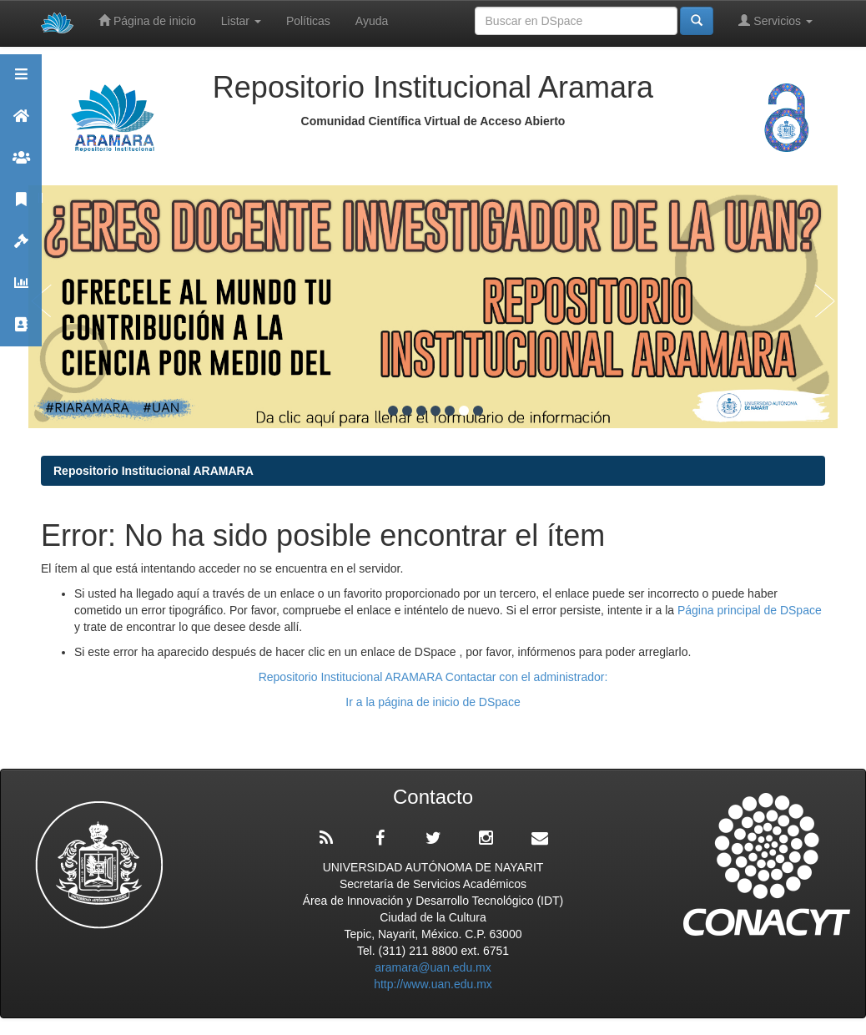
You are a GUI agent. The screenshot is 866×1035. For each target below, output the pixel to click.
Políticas (308, 21)
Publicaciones (21, 206)
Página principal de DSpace (749, 610)
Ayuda (371, 21)
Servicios (775, 20)
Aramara (21, 123)
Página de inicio (147, 20)
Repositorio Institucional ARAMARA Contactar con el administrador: (433, 677)
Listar (241, 21)
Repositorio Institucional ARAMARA (153, 470)
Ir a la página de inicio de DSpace (432, 702)
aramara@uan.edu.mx (433, 967)
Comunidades (21, 164)
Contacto (21, 331)
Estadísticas (21, 290)
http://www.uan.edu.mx (433, 984)
